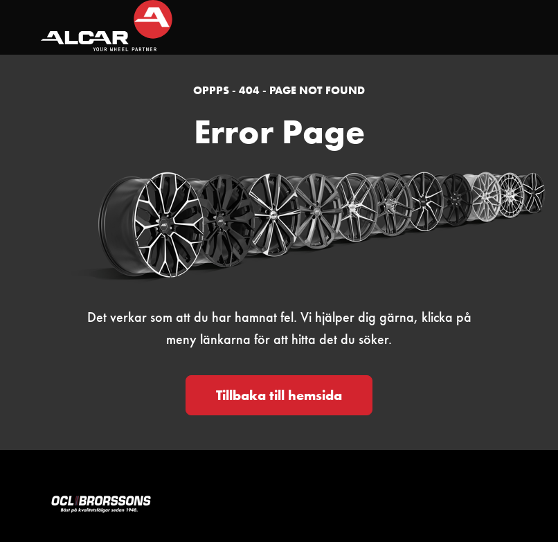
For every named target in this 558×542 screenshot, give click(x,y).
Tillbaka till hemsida (279, 395)
